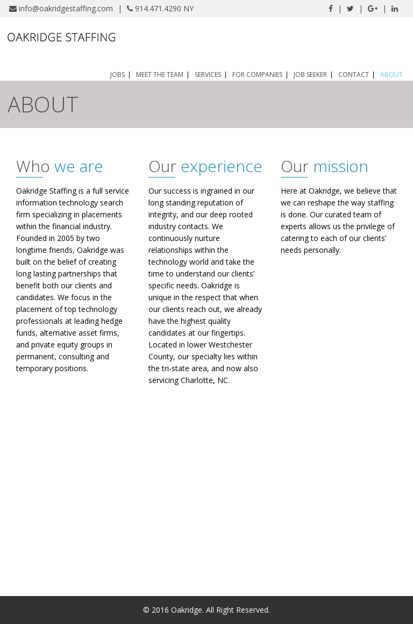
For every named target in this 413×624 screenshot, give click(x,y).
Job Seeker (310, 74)
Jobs (117, 74)
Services (208, 74)
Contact (353, 74)
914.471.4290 (158, 8)
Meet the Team (159, 74)
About (391, 74)
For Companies (257, 74)
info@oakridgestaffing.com (66, 8)
